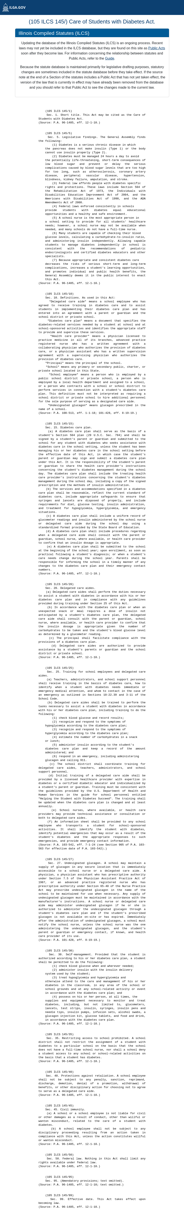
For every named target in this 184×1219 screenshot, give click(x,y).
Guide (109, 58)
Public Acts (156, 48)
